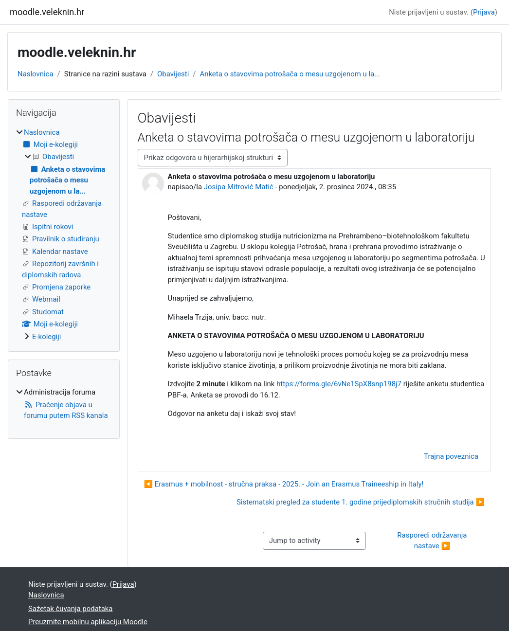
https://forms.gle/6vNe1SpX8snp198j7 (338, 383)
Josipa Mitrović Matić (238, 186)
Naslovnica (36, 74)
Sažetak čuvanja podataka (70, 608)
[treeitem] (63, 234)
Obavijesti (173, 74)
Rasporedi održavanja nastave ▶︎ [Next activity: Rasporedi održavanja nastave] (433, 540)
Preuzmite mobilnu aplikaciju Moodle (87, 621)
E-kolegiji (46, 336)
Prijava (484, 12)
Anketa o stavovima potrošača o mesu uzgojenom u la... (290, 74)
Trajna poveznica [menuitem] (451, 456)
